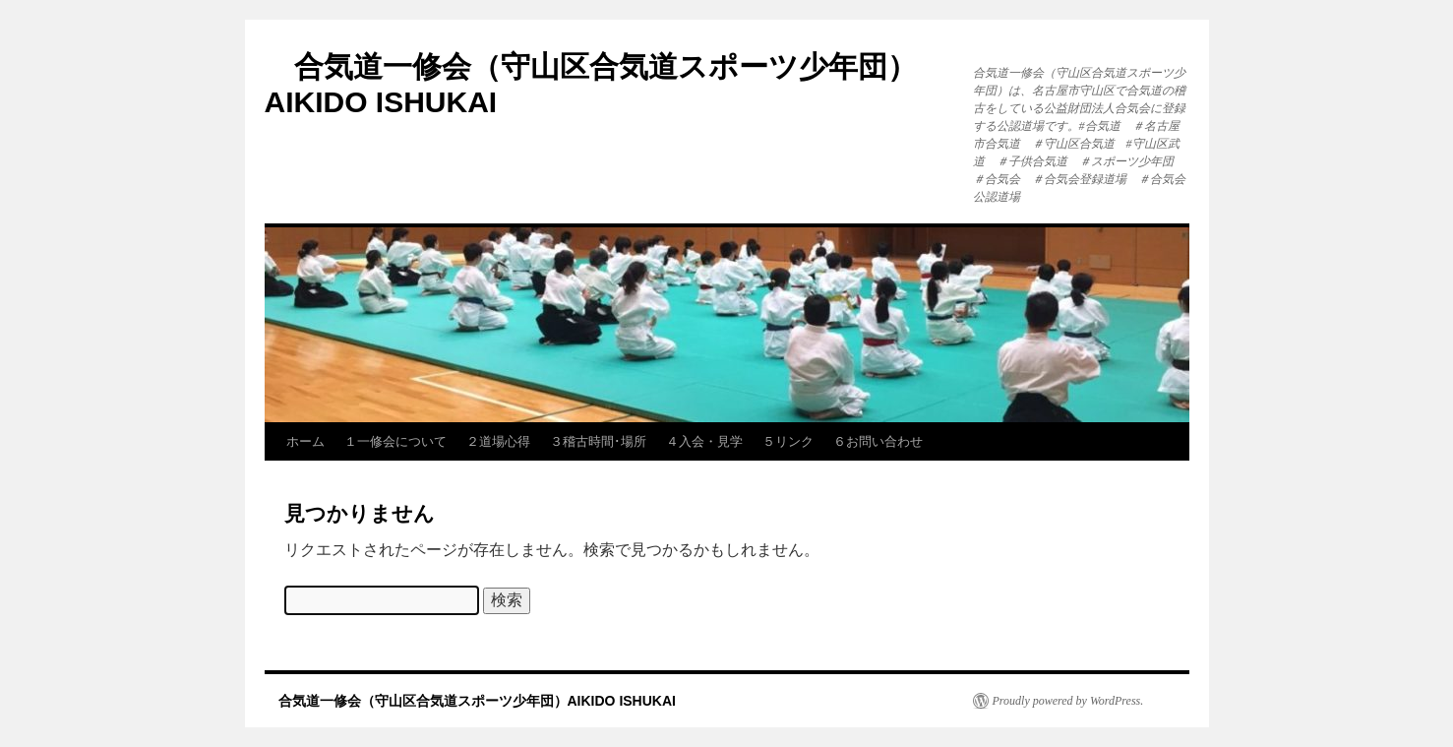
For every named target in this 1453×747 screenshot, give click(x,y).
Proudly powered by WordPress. (1068, 701)
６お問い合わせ (878, 441)
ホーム (305, 441)
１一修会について (395, 441)
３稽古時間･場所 (598, 441)
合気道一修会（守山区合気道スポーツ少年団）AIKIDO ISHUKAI (470, 701)
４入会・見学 (704, 441)
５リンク (788, 441)
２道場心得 (498, 441)
